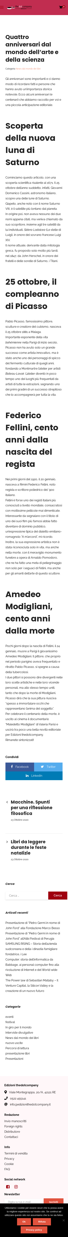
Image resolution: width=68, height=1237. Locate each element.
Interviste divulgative (19, 1032)
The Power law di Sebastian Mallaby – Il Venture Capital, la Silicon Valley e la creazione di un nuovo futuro (31, 986)
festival (10, 1022)
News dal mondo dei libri (28, 68)
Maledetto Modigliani (20, 724)
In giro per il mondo (18, 1027)
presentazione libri (17, 1053)
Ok (24, 1221)
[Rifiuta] (63, 1220)
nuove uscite (14, 1043)
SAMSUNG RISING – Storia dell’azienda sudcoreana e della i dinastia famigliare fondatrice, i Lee (31, 949)
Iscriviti (53, 1202)
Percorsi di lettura (17, 1048)
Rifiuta (42, 1221)
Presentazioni (14, 1058)
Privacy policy (34, 1229)
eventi (9, 1017)
